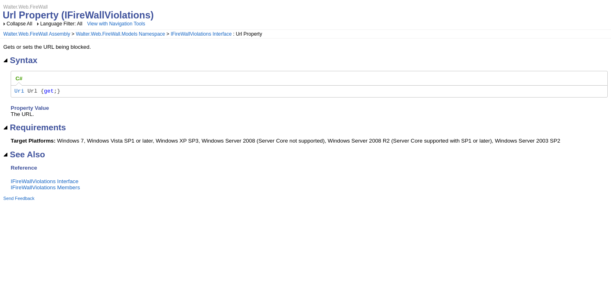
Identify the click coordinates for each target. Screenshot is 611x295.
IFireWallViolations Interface (201, 34)
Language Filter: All (62, 24)
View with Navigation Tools (116, 24)
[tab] (19, 78)
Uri (19, 91)
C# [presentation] (19, 78)
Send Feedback (18, 199)
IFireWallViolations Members (45, 189)
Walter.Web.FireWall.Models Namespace (120, 34)
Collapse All (19, 24)
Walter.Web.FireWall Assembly (36, 34)
